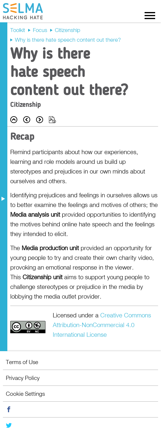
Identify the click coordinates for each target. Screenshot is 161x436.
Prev (27, 120)
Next (40, 120)
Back (14, 120)
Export (52, 120)
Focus (40, 30)
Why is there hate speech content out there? (68, 39)
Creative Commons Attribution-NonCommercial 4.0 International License (102, 325)
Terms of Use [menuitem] (22, 361)
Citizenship (67, 30)
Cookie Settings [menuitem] (25, 393)
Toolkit (17, 30)
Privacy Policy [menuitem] (23, 377)
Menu (150, 15)
